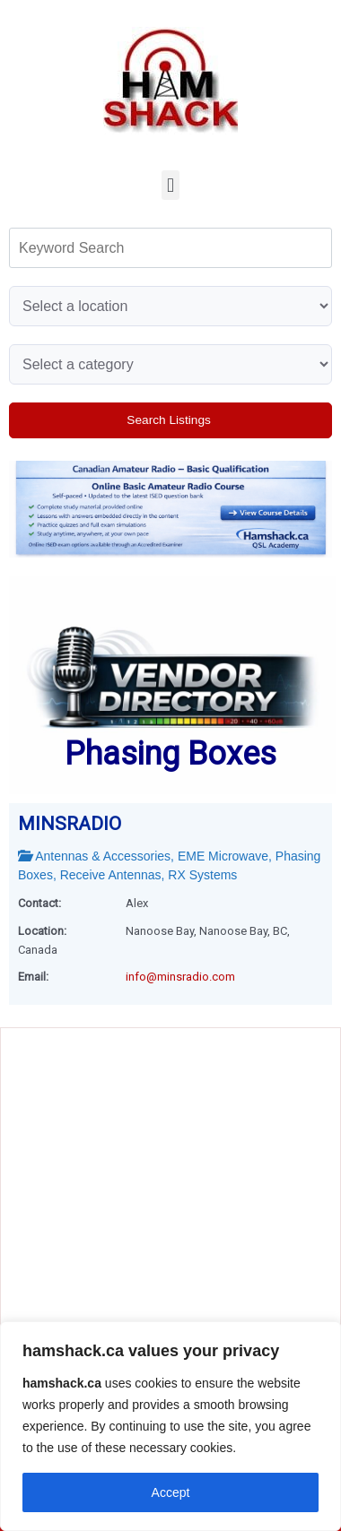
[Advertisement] (168, 1104)
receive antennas (111, 875)
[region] (170, 1426)
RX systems (202, 875)
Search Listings (170, 420)
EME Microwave (223, 856)
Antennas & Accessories (102, 856)
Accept (171, 1492)
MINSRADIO (69, 824)
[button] (170, 185)
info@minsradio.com (180, 976)
